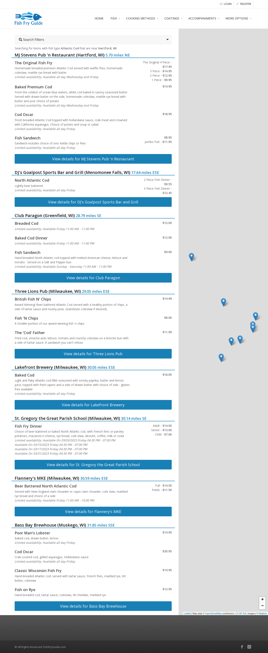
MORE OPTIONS (236, 18)
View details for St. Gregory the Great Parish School (93, 464)
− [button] (262, 606)
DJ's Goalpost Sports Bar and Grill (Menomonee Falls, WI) (72, 172)
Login (226, 4)
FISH (114, 18)
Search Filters (31, 39)
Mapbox (263, 613)
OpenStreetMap (213, 613)
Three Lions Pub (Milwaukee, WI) (48, 291)
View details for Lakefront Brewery (93, 404)
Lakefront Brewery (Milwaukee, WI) (50, 367)
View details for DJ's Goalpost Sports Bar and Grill (93, 201)
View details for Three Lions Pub (93, 353)
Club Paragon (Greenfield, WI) (45, 215)
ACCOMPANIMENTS (202, 18)
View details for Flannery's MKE (93, 511)
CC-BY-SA (240, 613)
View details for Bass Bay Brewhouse (93, 606)
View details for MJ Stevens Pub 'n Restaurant (93, 158)
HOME (99, 18)
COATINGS (171, 18)
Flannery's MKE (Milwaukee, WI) (47, 478)
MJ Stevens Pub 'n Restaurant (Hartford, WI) (59, 55)
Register (243, 4)
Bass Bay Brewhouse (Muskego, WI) (50, 525)
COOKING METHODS (140, 18)
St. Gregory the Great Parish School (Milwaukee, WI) (67, 418)
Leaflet (187, 613)
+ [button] (262, 600)
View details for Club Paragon (93, 277)
